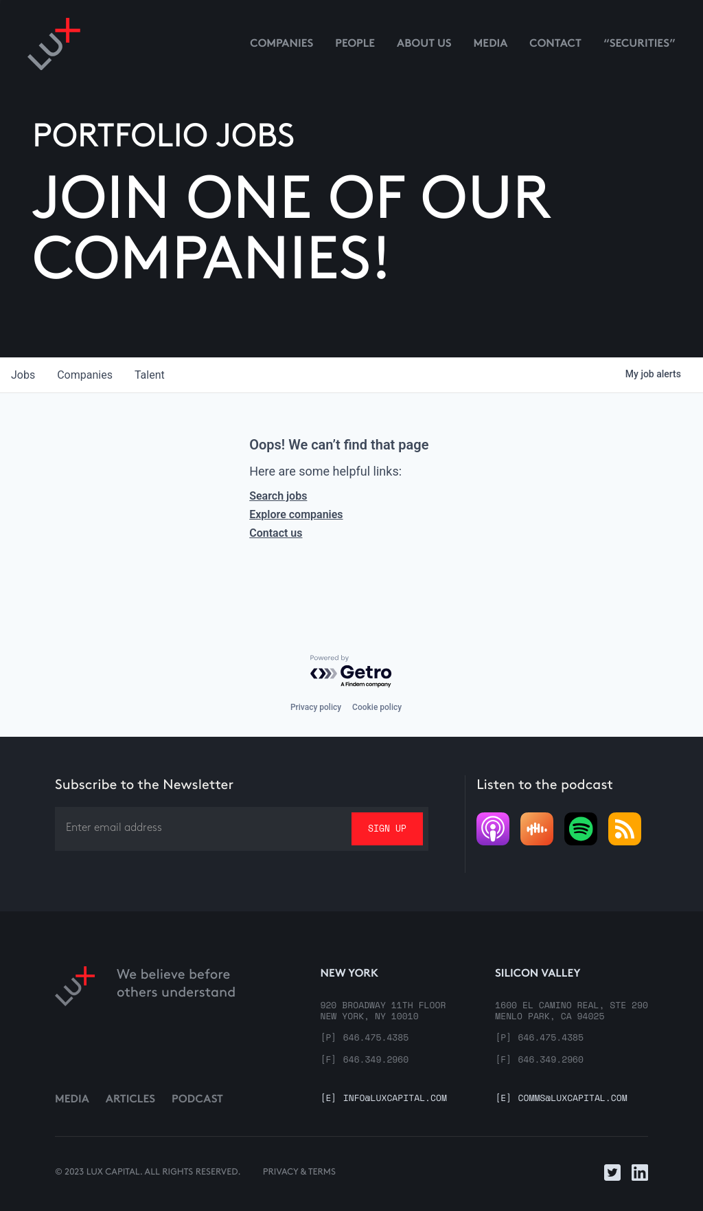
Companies (281, 44)
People (355, 44)
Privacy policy (315, 707)
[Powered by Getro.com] (351, 672)
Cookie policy (377, 707)
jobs (23, 374)
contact (555, 44)
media (491, 44)
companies (85, 374)
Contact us (275, 533)
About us (424, 44)
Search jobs (278, 495)
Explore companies (296, 514)
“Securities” (639, 44)
